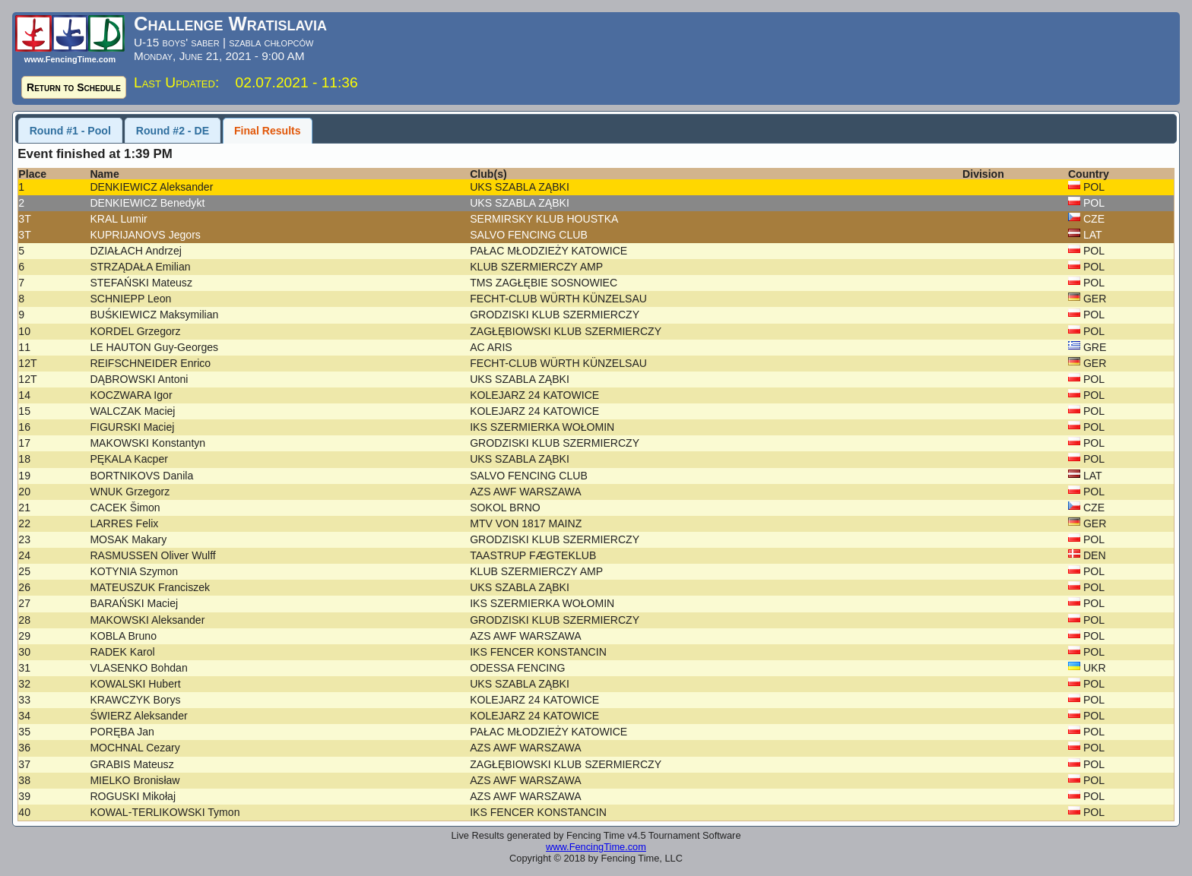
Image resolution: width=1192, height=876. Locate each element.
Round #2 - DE (172, 131)
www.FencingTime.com (596, 846)
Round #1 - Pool (70, 131)
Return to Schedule (74, 87)
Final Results (267, 131)
